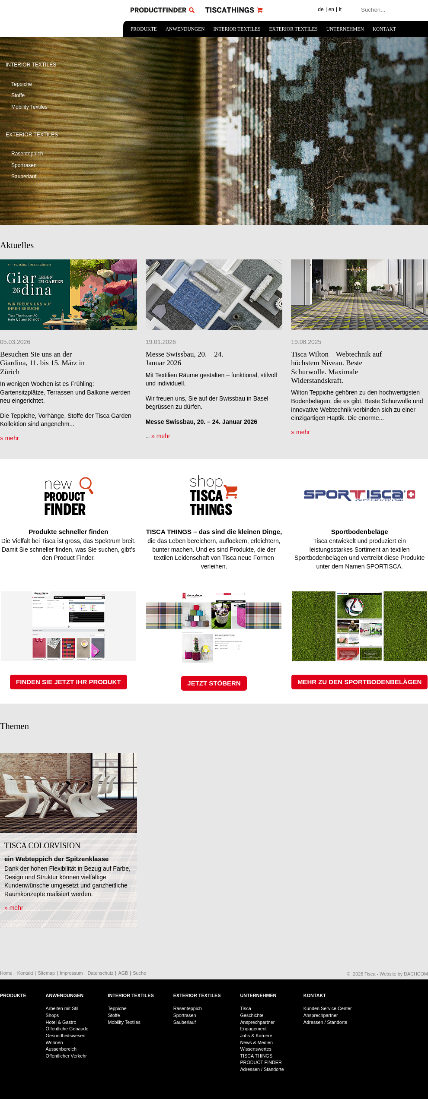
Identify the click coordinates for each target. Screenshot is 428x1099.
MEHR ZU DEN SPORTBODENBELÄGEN (359, 681)
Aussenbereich (61, 1049)
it (340, 9)
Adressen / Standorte (262, 1069)
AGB (123, 973)
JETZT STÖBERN (213, 683)
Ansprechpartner (257, 1022)
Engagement (253, 1028)
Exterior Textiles (293, 29)
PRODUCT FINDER (260, 1062)
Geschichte (251, 1015)
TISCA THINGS (256, 1055)
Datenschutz (100, 973)
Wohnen (54, 1042)
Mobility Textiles (29, 107)
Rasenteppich (27, 154)
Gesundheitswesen (66, 1035)
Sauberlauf (23, 177)
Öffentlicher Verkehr (66, 1055)
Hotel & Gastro (61, 1022)
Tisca (245, 1008)
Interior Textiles (236, 29)
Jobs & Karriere (256, 1035)
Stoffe (18, 95)
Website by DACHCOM (404, 973)
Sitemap (46, 973)
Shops (52, 1015)
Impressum (71, 973)
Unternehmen (345, 29)
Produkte (144, 29)
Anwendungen (185, 29)
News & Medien (256, 1042)
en (331, 9)
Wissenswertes (255, 1049)
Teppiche (21, 84)
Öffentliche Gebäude (67, 1028)
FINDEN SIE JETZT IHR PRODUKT (68, 681)
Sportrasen (24, 165)
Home (6, 973)
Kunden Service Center (327, 1008)
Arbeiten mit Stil (62, 1008)
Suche (139, 973)
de (320, 9)
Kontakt (384, 29)
